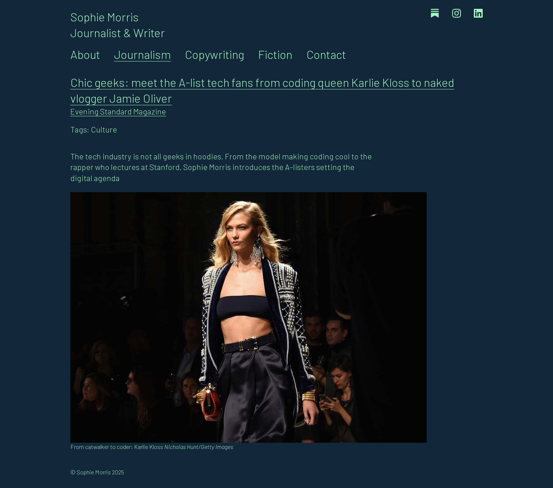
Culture (104, 129)
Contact (326, 54)
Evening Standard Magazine (118, 111)
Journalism (142, 54)
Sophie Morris (104, 17)
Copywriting (214, 54)
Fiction (275, 54)
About (85, 54)
